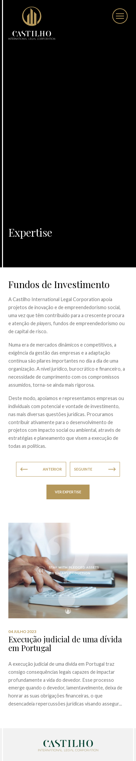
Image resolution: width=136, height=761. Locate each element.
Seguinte (95, 469)
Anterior (41, 469)
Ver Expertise (68, 492)
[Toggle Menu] (120, 16)
